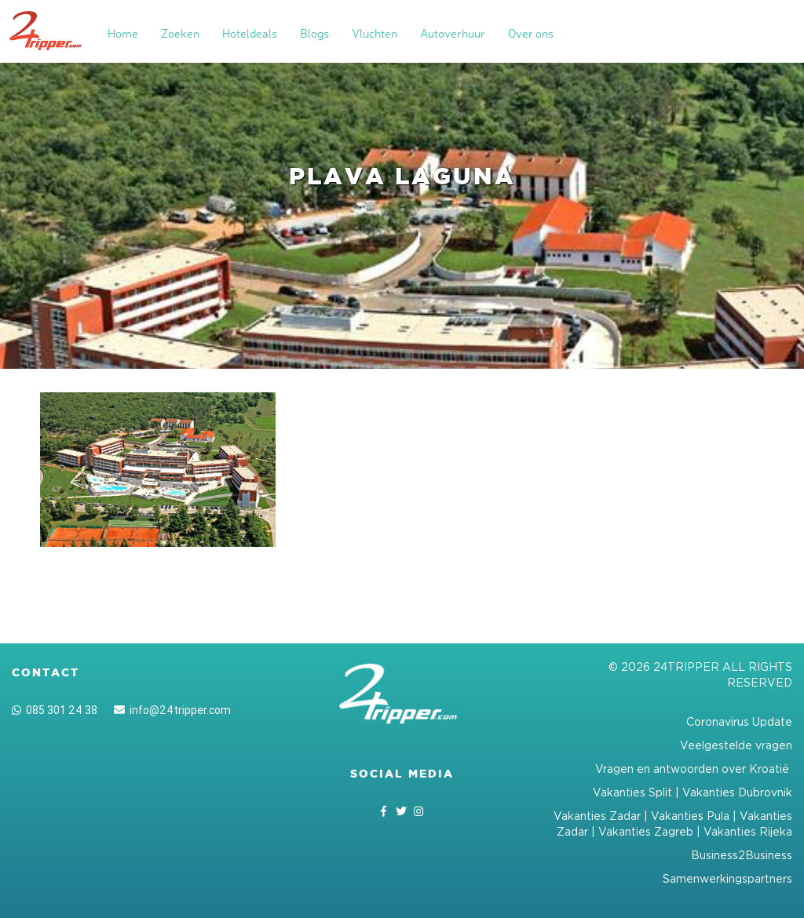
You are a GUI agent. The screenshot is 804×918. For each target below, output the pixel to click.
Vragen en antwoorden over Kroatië (693, 768)
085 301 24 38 (54, 710)
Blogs (314, 33)
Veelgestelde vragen (736, 745)
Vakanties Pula (690, 815)
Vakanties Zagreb (645, 831)
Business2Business (741, 855)
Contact (45, 672)
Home (123, 33)
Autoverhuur (452, 33)
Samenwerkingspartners (727, 878)
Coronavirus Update (739, 721)
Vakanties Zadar (597, 815)
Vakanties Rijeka (748, 831)
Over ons (531, 33)
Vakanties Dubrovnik (737, 792)
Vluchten (374, 33)
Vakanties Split (632, 792)
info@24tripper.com (172, 710)
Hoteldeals (249, 33)
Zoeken (180, 33)
